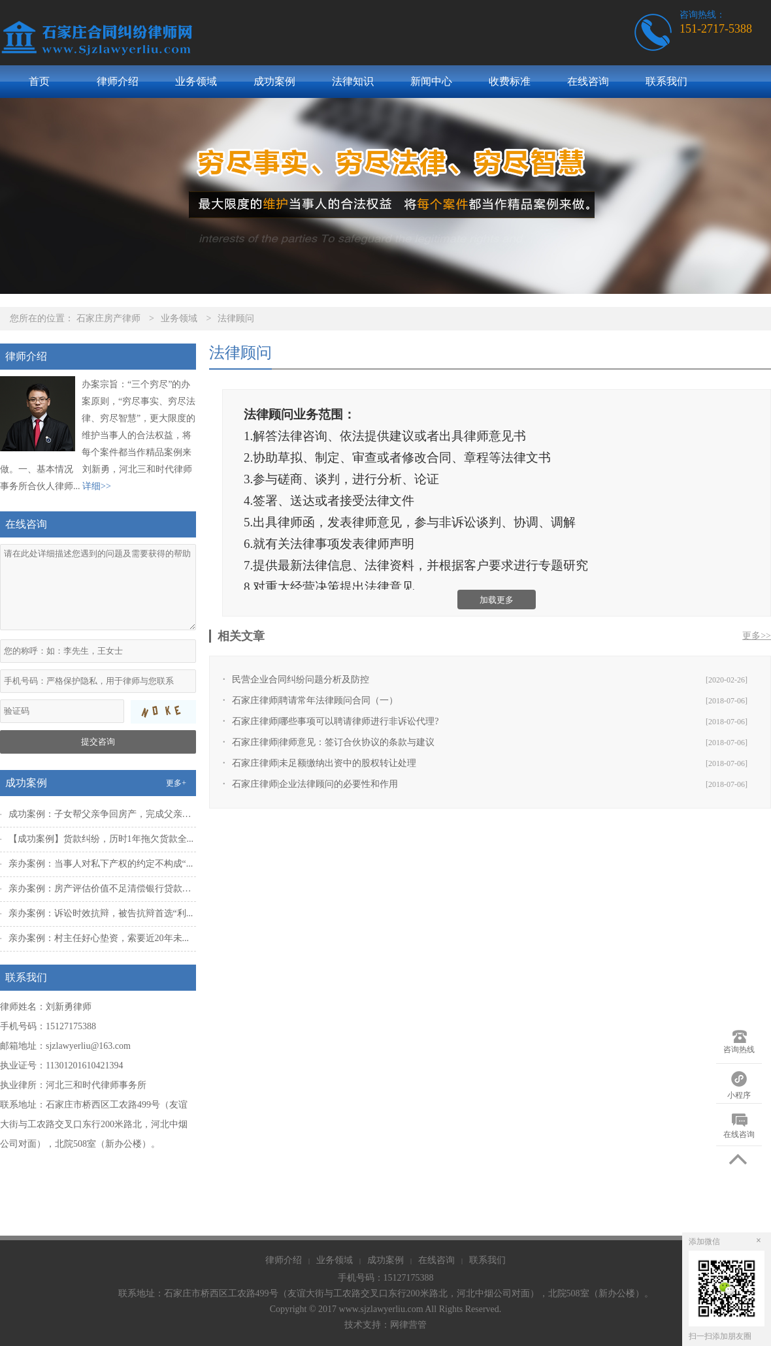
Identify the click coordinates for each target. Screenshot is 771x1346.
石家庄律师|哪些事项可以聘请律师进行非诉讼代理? (335, 721)
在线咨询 (588, 81)
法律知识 (353, 81)
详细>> (96, 486)
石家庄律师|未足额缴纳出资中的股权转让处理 (324, 763)
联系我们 (666, 81)
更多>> (756, 636)
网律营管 (408, 1325)
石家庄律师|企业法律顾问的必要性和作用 (315, 784)
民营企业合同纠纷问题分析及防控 (300, 679)
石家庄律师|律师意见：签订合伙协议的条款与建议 (333, 742)
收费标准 (510, 81)
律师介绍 (118, 81)
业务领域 (196, 81)
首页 (39, 81)
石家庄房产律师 (108, 318)
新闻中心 (431, 81)
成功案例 (274, 81)
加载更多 (497, 600)
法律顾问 (236, 318)
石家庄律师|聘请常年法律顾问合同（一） (315, 700)
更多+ (176, 783)
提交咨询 (98, 741)
